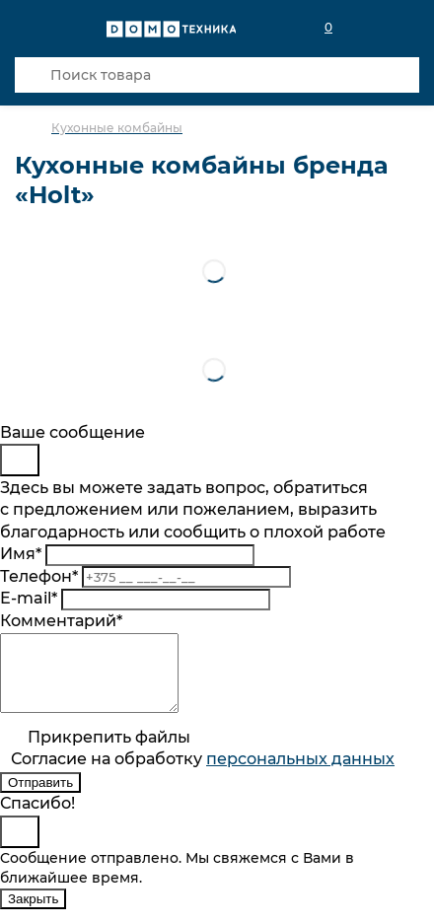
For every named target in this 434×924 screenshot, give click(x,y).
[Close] (19, 460)
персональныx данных (300, 773)
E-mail (28, 598)
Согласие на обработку (203, 773)
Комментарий (61, 620)
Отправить (40, 797)
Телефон (39, 576)
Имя (20, 553)
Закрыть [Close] (33, 913)
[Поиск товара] (217, 75)
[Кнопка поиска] (32, 75)
